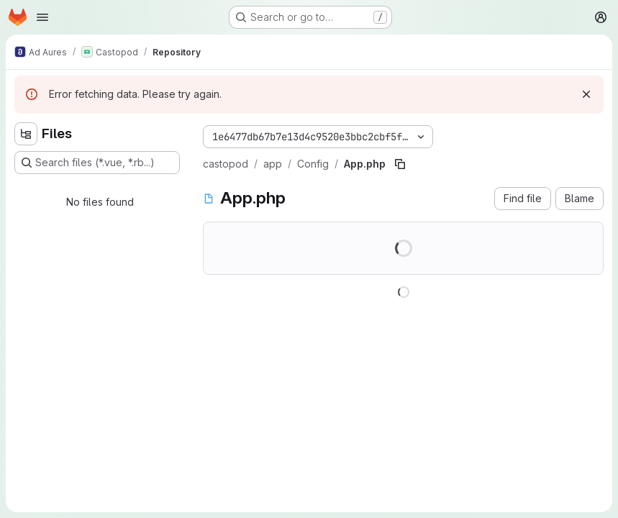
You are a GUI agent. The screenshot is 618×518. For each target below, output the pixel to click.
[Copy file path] (400, 164)
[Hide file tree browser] (25, 133)
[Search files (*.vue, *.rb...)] (97, 162)
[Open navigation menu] (42, 17)
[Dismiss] (586, 94)
